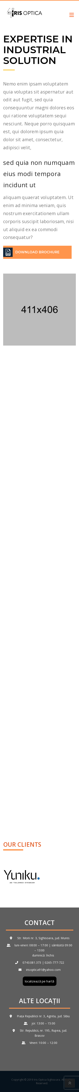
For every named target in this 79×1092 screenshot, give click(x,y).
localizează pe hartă (39, 981)
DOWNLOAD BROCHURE (37, 252)
